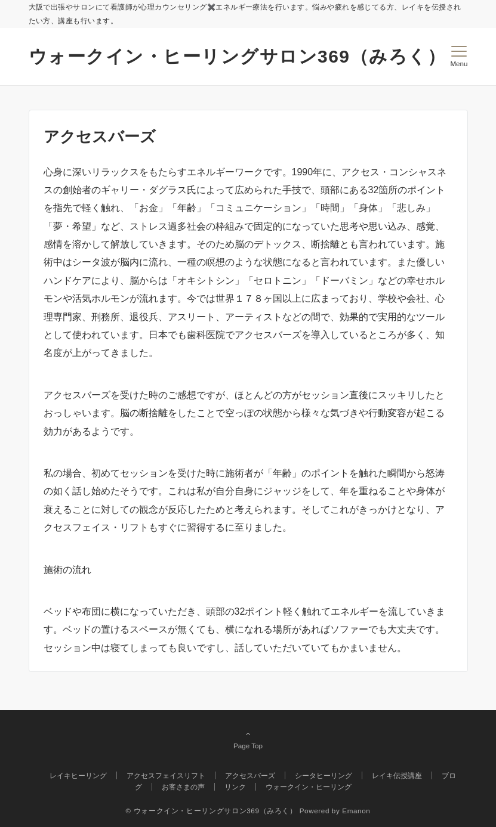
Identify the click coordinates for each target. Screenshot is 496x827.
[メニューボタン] (458, 56)
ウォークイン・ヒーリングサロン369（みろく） (237, 56)
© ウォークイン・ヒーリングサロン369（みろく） (211, 810)
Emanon (356, 810)
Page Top (248, 739)
